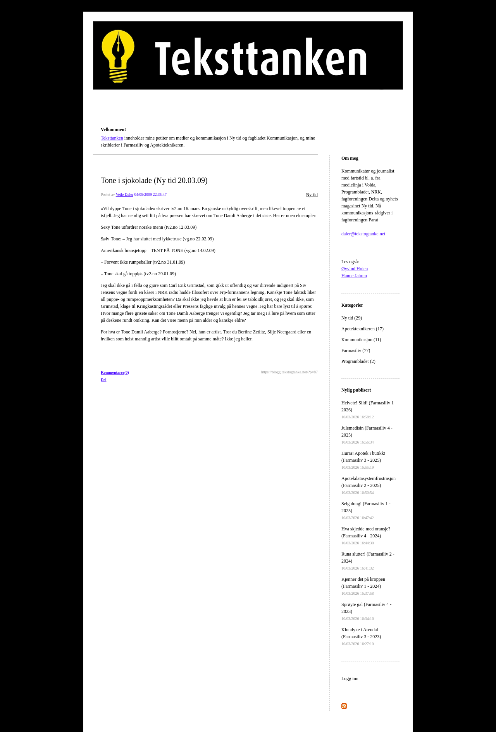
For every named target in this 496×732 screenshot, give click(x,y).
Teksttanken (110, 118)
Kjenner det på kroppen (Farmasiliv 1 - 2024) (363, 586)
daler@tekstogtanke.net (363, 234)
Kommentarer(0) (115, 372)
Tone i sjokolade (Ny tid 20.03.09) (154, 180)
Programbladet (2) (358, 361)
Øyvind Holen (354, 268)
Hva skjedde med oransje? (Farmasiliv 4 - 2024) (365, 535)
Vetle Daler (124, 194)
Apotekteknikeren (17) (362, 328)
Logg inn (349, 678)
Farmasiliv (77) (355, 350)
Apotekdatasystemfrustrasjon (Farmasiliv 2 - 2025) (368, 485)
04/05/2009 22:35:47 (150, 194)
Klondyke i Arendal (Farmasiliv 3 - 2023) (361, 636)
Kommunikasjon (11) (361, 339)
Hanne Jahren (354, 275)
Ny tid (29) (351, 318)
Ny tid (312, 194)
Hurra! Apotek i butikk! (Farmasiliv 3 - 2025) (363, 460)
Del (103, 380)
